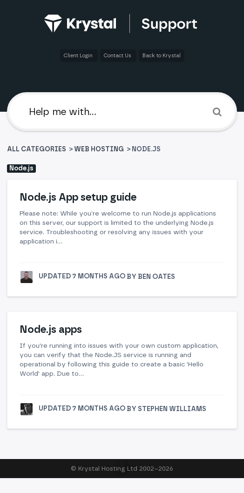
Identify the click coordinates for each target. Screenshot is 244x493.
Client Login (79, 56)
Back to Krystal (161, 56)
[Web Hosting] (99, 149)
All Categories (37, 149)
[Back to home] (122, 23)
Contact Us (118, 56)
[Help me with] (122, 111)
